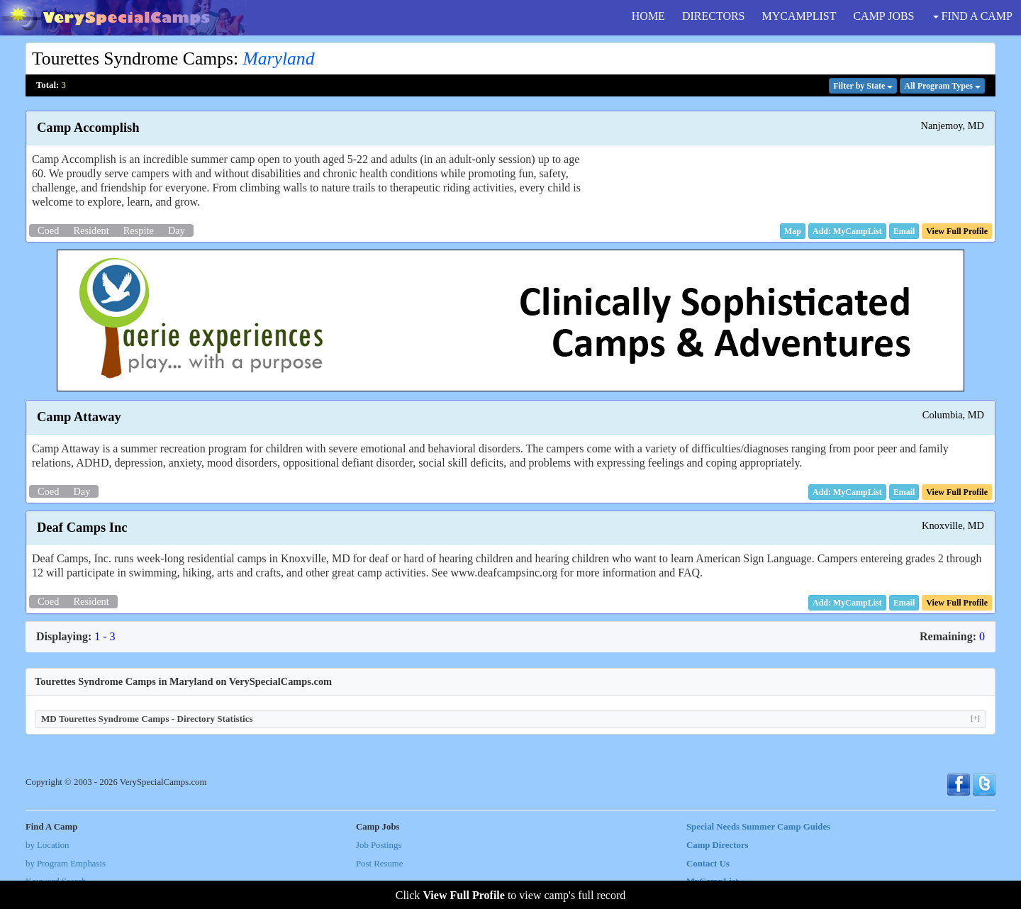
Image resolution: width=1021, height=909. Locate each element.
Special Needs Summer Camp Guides (758, 827)
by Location (47, 845)
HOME (648, 16)
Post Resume (379, 864)
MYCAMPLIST (799, 16)
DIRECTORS (713, 16)
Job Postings (378, 845)
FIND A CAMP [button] (972, 16)
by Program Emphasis (66, 864)
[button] (792, 231)
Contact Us (708, 864)
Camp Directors (717, 845)
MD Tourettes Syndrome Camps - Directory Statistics (510, 718)
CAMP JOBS (883, 16)
